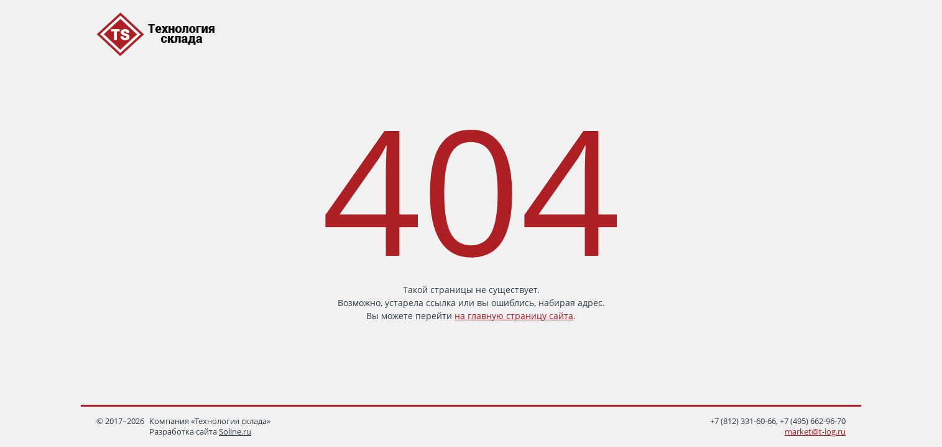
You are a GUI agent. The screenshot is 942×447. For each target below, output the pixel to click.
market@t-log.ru (815, 432)
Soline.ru (235, 432)
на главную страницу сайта (514, 316)
